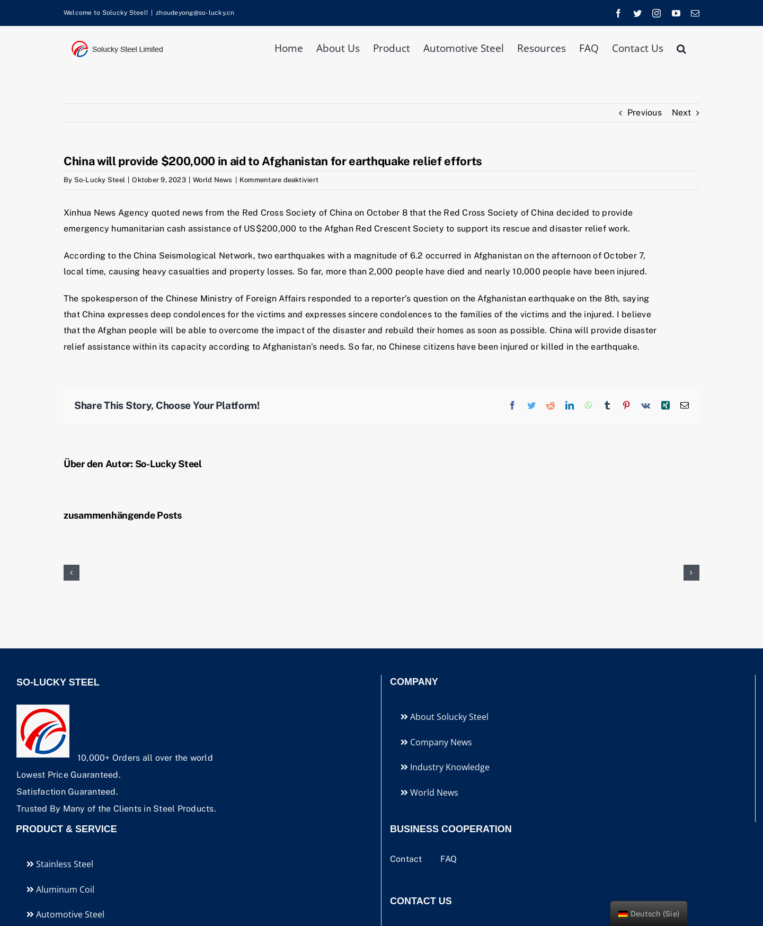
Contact (407, 859)
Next (681, 113)
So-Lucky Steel (99, 180)
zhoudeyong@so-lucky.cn (195, 12)
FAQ (448, 859)
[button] (681, 47)
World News (212, 180)
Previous (644, 113)
